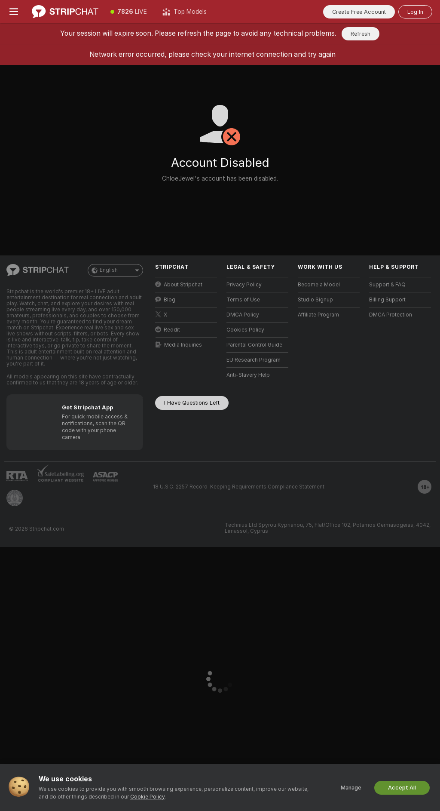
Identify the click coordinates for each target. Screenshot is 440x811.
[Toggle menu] (14, 11)
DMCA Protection (390, 315)
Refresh (360, 34)
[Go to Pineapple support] (14, 498)
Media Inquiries (179, 344)
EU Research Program (253, 360)
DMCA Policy (242, 315)
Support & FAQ (387, 285)
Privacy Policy (244, 285)
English (115, 270)
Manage (351, 787)
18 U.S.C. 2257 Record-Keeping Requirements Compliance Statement (238, 487)
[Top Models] (184, 11)
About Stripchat (178, 284)
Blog (165, 299)
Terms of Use (243, 300)
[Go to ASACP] (105, 477)
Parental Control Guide (254, 345)
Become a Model (319, 285)
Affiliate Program (318, 315)
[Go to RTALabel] (17, 476)
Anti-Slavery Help (248, 375)
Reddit (167, 329)
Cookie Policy (147, 797)
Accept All (402, 787)
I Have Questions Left (192, 402)
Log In (415, 12)
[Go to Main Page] (65, 11)
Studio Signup (315, 300)
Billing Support (387, 300)
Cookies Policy (245, 330)
